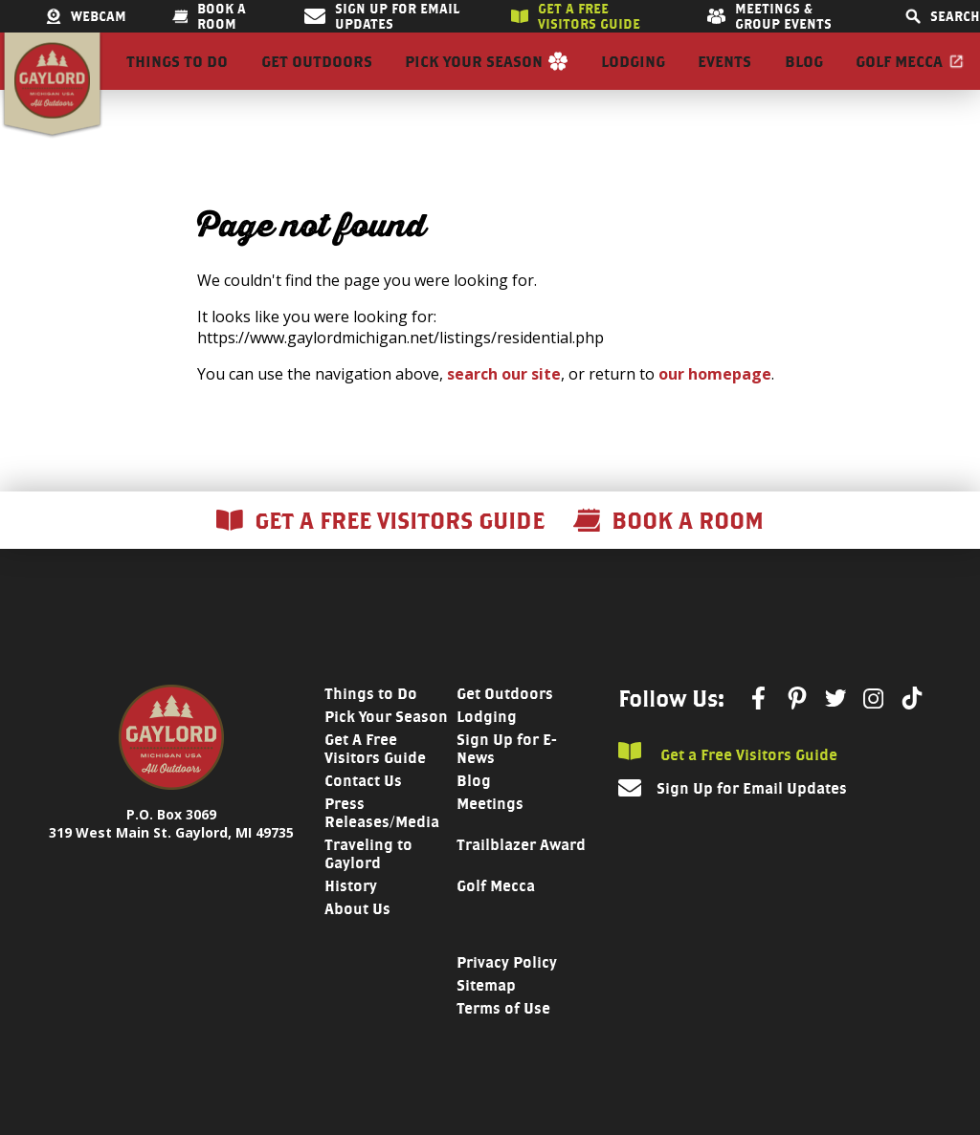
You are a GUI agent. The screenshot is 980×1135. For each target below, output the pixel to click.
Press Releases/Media (381, 847)
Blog (804, 78)
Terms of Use (503, 1043)
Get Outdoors (316, 78)
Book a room (209, 16)
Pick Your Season (474, 78)
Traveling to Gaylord (368, 888)
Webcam (86, 16)
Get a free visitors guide (575, 16)
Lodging (633, 78)
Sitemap (486, 1020)
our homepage (714, 408)
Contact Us (363, 815)
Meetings (490, 838)
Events (724, 78)
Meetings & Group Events (769, 16)
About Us (357, 943)
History (350, 920)
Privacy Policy (507, 997)
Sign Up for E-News (507, 783)
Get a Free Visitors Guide (727, 787)
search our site (504, 408)
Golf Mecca (899, 78)
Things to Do (177, 78)
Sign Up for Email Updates (381, 16)
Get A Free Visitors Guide (375, 783)
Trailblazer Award (521, 879)
